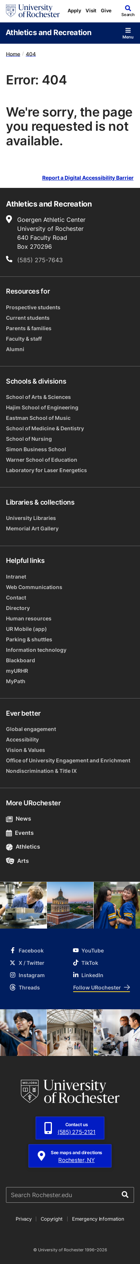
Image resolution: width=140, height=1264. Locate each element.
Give (106, 10)
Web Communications (34, 587)
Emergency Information (98, 1218)
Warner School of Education (41, 459)
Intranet (16, 576)
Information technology (36, 649)
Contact (16, 597)
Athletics (23, 847)
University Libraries (31, 517)
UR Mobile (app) (26, 628)
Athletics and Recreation (48, 32)
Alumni (15, 349)
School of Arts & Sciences (38, 396)
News (18, 818)
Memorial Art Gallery (32, 528)
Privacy (23, 1218)
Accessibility (22, 739)
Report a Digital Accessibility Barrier (88, 178)
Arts (17, 861)
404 (31, 53)
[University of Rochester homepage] (33, 10)
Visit (90, 10)
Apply (74, 10)
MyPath (15, 681)
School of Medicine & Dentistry (45, 428)
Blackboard (20, 660)
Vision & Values (25, 749)
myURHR (17, 670)
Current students (28, 317)
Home (13, 53)
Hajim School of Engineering (42, 407)
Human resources (29, 618)
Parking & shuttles (29, 639)
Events (20, 833)
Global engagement (31, 728)
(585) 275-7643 (40, 260)
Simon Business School (36, 449)
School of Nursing (29, 438)
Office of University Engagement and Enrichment (68, 760)
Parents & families (29, 328)
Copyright (52, 1218)
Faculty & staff (24, 338)
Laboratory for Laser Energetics (46, 470)
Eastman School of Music (38, 417)
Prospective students (33, 307)
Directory (18, 607)
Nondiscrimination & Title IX (41, 770)
